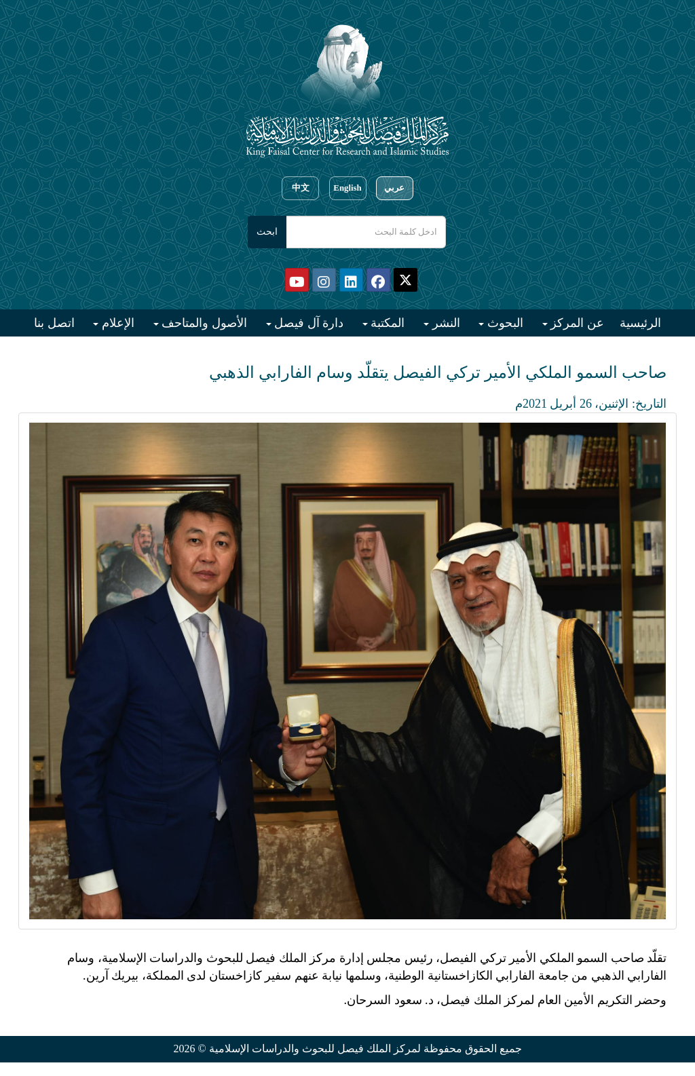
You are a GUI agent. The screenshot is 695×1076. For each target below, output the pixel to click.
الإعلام (116, 323)
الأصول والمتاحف (203, 323)
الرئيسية (640, 323)
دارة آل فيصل (307, 323)
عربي (394, 188)
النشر (444, 323)
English (347, 188)
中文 (300, 188)
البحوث (503, 323)
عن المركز (576, 323)
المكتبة (386, 323)
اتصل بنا (54, 323)
